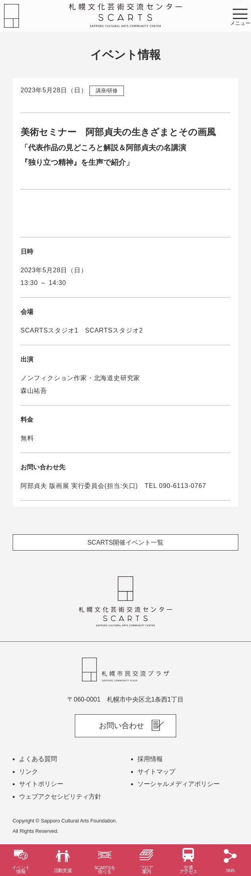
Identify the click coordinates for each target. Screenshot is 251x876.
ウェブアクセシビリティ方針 (60, 796)
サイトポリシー (41, 783)
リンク (28, 771)
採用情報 (150, 759)
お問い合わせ (121, 725)
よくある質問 (38, 759)
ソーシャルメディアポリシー (178, 783)
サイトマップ (156, 771)
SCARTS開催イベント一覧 (125, 542)
